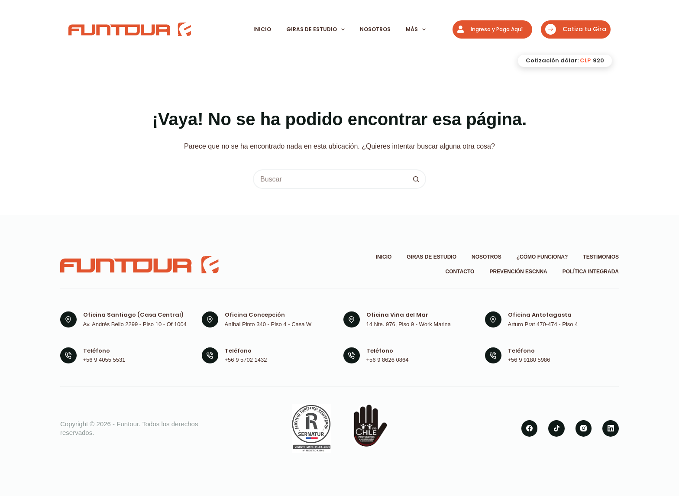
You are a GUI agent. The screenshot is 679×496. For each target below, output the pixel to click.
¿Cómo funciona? (542, 257)
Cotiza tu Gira (575, 29)
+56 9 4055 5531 (104, 360)
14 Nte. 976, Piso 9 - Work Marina (408, 324)
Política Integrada (591, 272)
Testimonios (601, 257)
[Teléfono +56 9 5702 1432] (210, 355)
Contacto (460, 272)
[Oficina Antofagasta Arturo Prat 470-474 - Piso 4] (493, 319)
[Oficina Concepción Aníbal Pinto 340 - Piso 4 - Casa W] (210, 319)
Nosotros (375, 29)
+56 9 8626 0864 (387, 360)
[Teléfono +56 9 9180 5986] (493, 355)
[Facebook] (529, 428)
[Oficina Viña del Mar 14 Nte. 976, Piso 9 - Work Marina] (351, 319)
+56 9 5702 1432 (246, 360)
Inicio (262, 29)
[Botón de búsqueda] (416, 179)
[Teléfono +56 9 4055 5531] (68, 355)
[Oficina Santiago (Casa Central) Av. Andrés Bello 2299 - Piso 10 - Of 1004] (68, 319)
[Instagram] (584, 428)
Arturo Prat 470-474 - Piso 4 (543, 324)
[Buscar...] (330, 179)
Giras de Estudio (316, 29)
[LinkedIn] (610, 428)
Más (416, 29)
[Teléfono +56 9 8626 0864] (351, 355)
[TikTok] (556, 428)
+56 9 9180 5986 (529, 360)
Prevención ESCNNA (518, 272)
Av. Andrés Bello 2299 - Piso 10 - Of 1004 (135, 324)
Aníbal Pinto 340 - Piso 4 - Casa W (268, 324)
